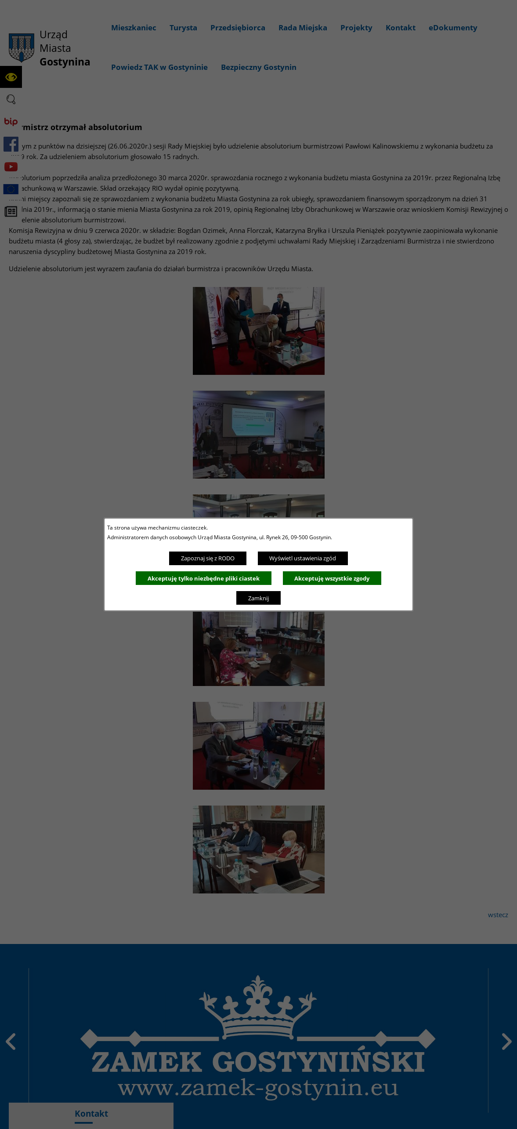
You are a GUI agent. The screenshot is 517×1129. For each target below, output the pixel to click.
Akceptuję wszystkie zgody (331, 578)
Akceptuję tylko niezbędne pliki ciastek (204, 578)
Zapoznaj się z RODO (208, 558)
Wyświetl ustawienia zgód (302, 558)
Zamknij (258, 598)
